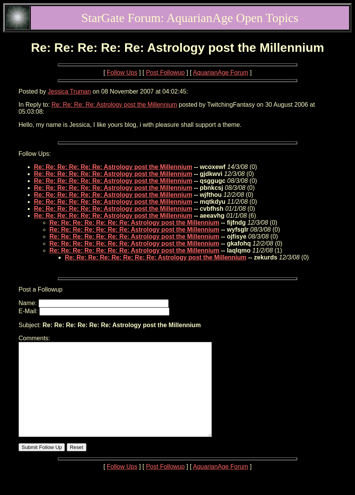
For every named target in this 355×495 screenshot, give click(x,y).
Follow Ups (122, 72)
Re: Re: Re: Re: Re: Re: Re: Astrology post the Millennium (134, 222)
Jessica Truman (69, 91)
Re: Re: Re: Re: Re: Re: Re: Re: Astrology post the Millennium (156, 257)
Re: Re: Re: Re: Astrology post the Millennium (114, 104)
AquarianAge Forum (220, 72)
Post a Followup (41, 289)
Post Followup (165, 72)
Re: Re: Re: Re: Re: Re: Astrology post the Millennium (113, 167)
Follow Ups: (35, 153)
